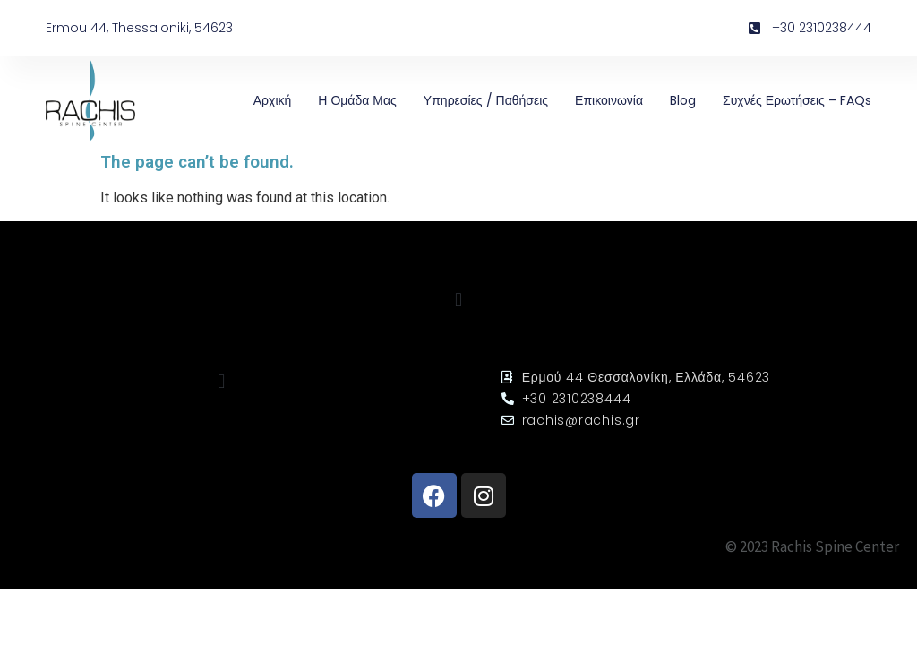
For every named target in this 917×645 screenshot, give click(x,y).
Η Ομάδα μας (357, 100)
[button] (458, 300)
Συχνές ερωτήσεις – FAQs (797, 100)
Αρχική (272, 100)
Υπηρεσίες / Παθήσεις (486, 100)
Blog (683, 100)
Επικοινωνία (609, 100)
